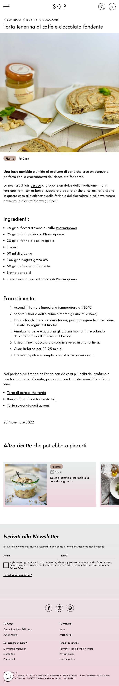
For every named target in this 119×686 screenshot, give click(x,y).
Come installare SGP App (17, 629)
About (63, 629)
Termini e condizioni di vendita (76, 648)
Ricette (31, 19)
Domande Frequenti (14, 648)
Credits (6, 681)
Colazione (50, 19)
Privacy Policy (67, 653)
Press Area (65, 634)
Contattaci (9, 653)
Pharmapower (66, 227)
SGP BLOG (14, 19)
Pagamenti (9, 659)
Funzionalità (10, 634)
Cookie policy (67, 659)
